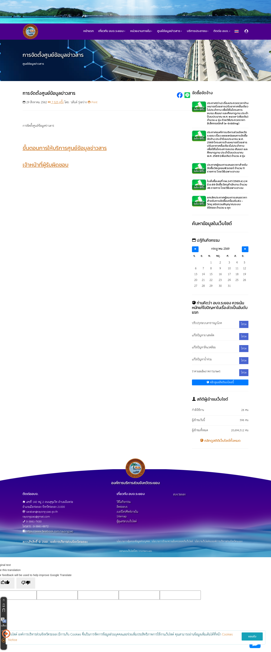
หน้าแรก (88, 31)
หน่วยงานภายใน (141, 31)
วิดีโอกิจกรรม (124, 502)
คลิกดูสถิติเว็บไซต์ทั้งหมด (220, 440)
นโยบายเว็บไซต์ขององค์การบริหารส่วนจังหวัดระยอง (218, 542)
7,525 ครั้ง (56, 102)
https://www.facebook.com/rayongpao (49, 531)
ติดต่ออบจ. (122, 506)
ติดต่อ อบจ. (222, 31)
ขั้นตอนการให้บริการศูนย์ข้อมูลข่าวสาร (65, 148)
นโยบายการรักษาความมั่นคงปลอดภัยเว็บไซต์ (172, 542)
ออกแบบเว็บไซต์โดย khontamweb (135, 551)
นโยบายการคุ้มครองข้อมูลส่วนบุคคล (133, 542)
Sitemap (122, 516)
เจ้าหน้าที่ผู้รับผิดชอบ (46, 165)
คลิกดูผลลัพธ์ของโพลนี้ (220, 382)
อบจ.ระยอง (179, 494)
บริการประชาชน (198, 31)
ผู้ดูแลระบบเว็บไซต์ (127, 521)
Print (92, 102)
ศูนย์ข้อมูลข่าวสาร (169, 31)
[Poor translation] (25, 583)
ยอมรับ (252, 636)
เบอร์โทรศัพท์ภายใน (127, 511)
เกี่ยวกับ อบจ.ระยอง (112, 31)
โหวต (244, 324)
